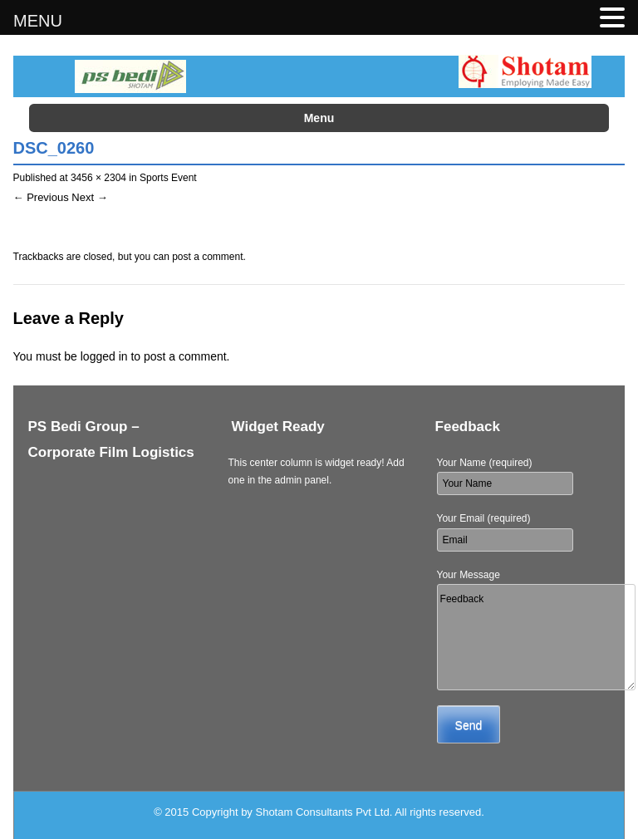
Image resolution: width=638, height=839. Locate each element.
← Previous (41, 197)
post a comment (207, 256)
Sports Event (168, 178)
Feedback (536, 637)
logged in (104, 356)
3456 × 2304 (98, 178)
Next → (89, 197)
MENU (37, 21)
